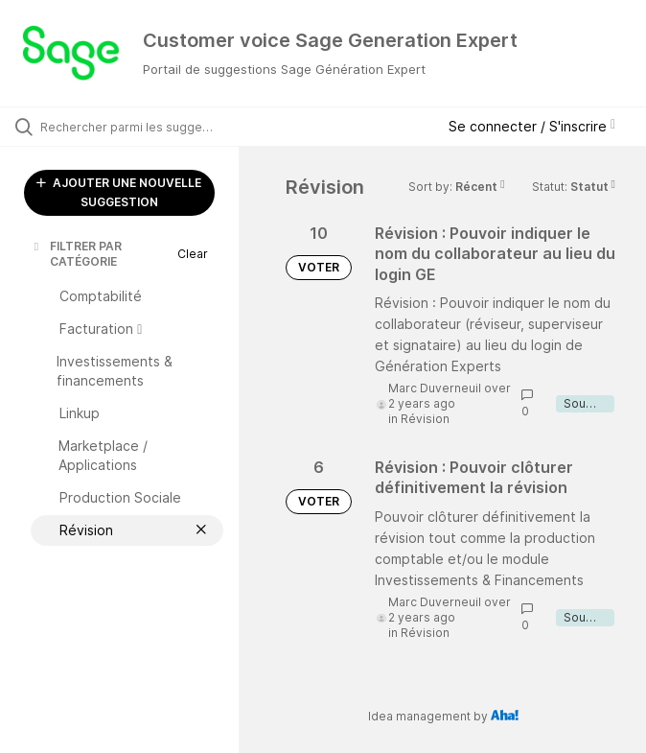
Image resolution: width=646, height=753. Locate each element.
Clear (192, 254)
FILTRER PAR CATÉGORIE (76, 254)
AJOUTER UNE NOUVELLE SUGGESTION (118, 192)
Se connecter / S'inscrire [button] (532, 126)
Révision (425, 419)
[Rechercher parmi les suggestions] (129, 126)
